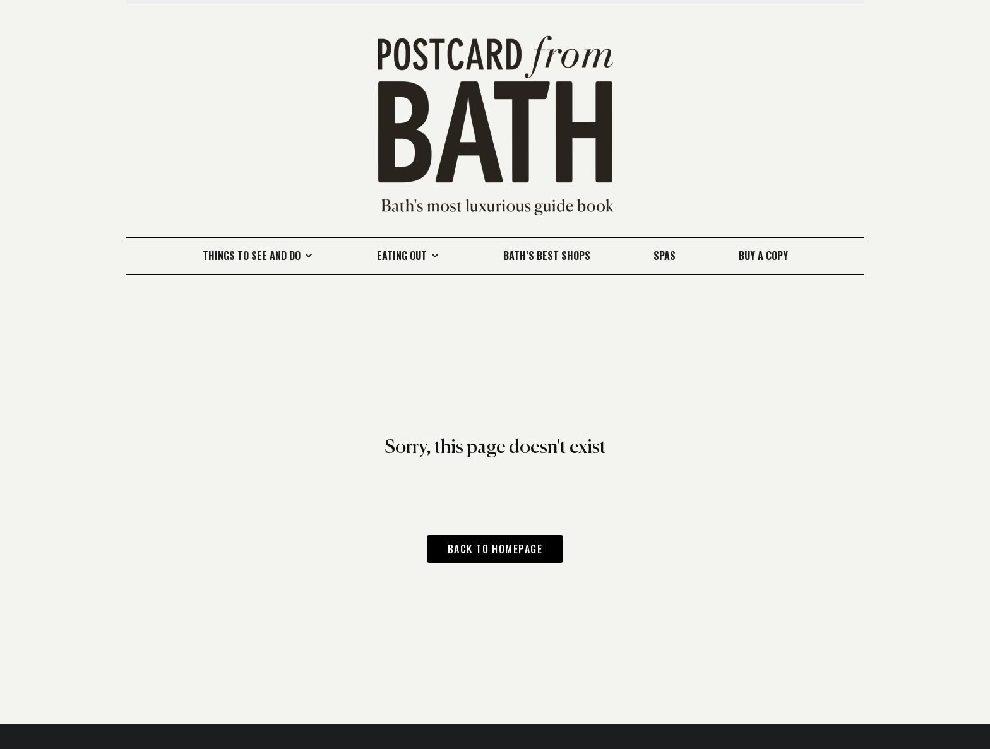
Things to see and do (252, 255)
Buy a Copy (763, 255)
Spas (664, 255)
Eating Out (402, 255)
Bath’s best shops (546, 255)
